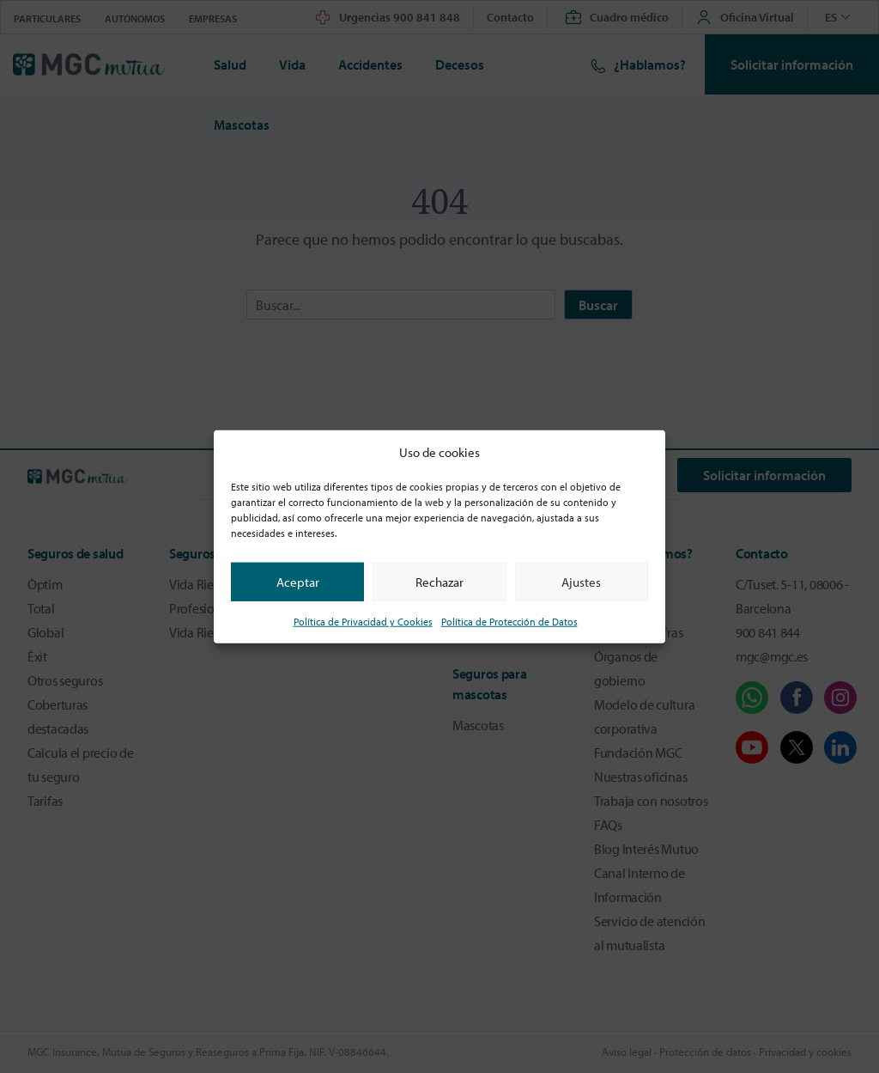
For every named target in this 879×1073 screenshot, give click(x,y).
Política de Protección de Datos (509, 621)
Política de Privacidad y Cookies (363, 621)
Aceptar (297, 581)
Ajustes (581, 581)
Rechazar (439, 581)
